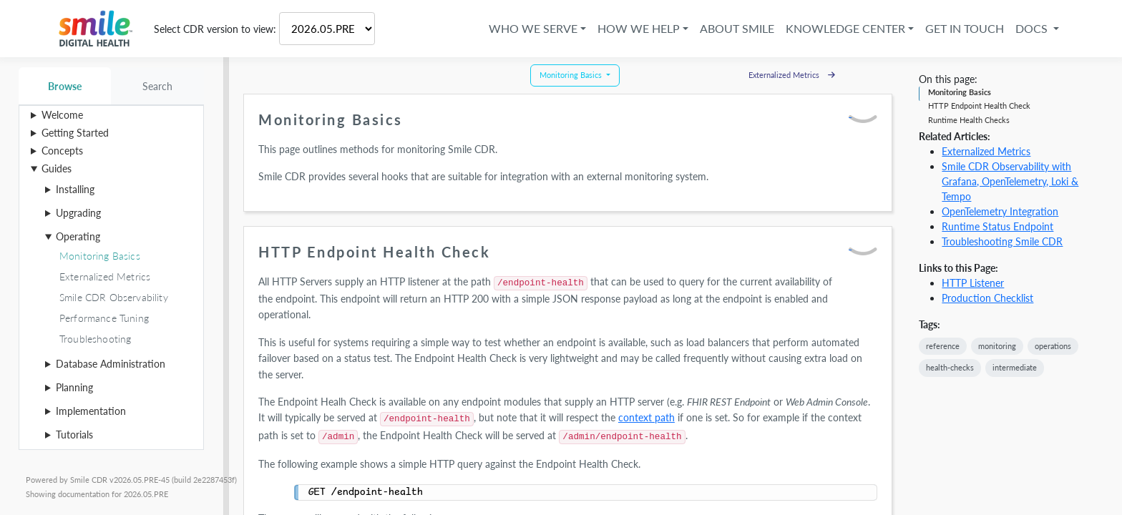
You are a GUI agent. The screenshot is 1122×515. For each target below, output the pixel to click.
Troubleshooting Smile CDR (1002, 241)
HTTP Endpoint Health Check (979, 105)
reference (943, 345)
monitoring (997, 345)
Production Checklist (987, 298)
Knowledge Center (845, 28)
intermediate (1014, 367)
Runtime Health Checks (969, 119)
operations (1053, 345)
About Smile (737, 28)
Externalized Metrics (986, 151)
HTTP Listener (973, 283)
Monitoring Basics (959, 92)
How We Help (638, 28)
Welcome (62, 115)
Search (157, 86)
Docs (1032, 28)
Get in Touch (964, 28)
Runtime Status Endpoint (997, 226)
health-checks (950, 367)
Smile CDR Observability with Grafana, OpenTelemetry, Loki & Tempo (1010, 181)
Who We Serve (533, 28)
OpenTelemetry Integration (1000, 211)
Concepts (62, 150)
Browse (65, 86)
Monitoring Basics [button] (572, 74)
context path (646, 417)
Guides (57, 168)
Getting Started (75, 133)
